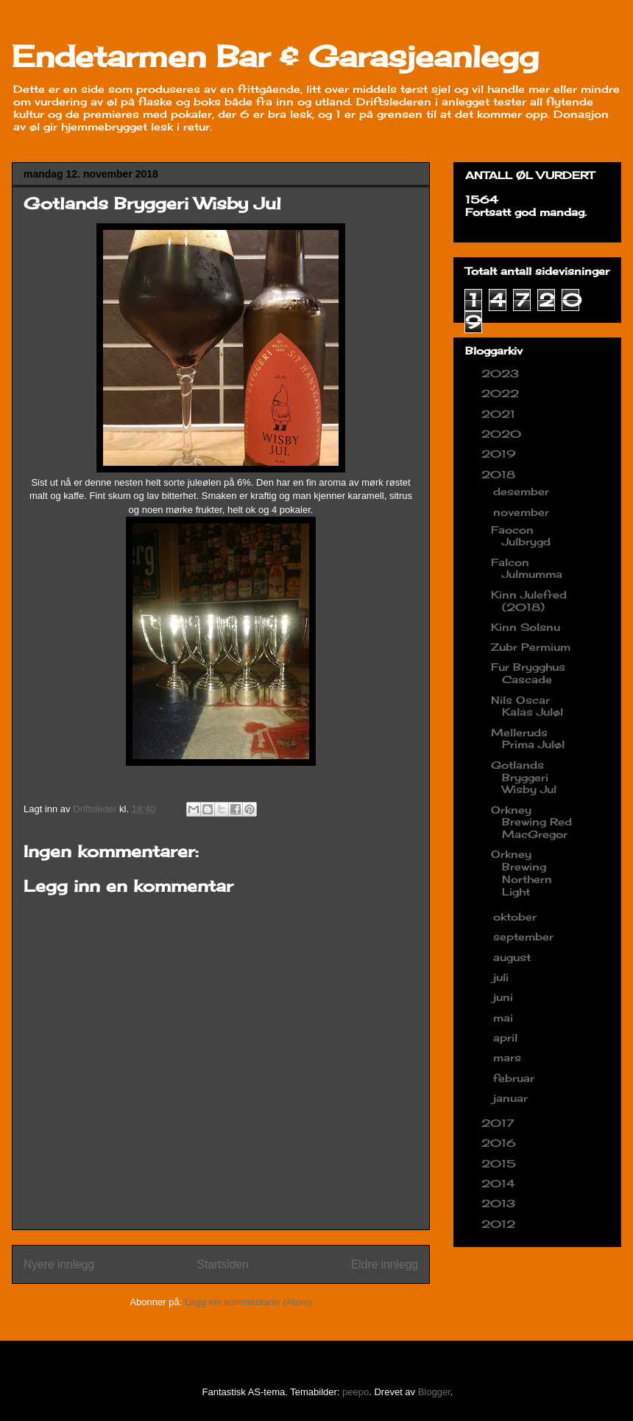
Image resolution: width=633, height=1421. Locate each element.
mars (509, 1057)
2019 (500, 453)
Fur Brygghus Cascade (528, 672)
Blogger (434, 1391)
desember (523, 491)
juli (502, 977)
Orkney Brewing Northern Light (521, 872)
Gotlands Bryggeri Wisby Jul (523, 777)
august (513, 957)
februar (515, 1078)
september (525, 936)
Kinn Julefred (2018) (529, 600)
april (507, 1037)
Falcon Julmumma (526, 568)
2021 (500, 414)
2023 (502, 373)
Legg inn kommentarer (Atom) (248, 1301)
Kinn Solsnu (525, 627)
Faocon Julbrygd (521, 535)
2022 (502, 393)
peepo (355, 1391)
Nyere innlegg (59, 1264)
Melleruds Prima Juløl (528, 738)
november (523, 512)
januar (512, 1098)
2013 (500, 1203)
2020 (503, 433)
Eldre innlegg (384, 1264)
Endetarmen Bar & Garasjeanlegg (275, 56)
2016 (500, 1143)
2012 (500, 1224)
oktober (516, 916)
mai (505, 1017)
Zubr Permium (530, 646)
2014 (500, 1183)
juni (505, 997)
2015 (500, 1163)
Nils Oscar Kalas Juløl (527, 706)
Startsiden (222, 1264)
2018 (500, 474)
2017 (499, 1123)
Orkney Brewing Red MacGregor (531, 822)
